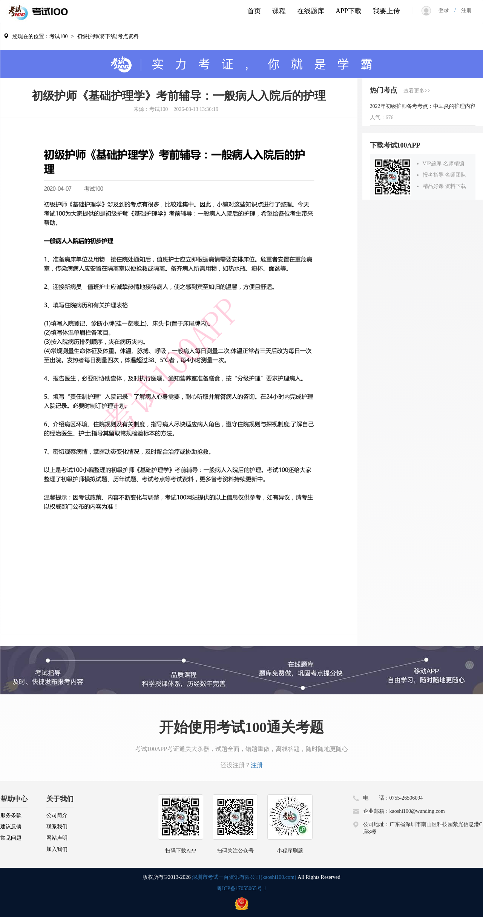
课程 (279, 11)
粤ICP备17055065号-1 (241, 888)
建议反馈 (10, 826)
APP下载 (349, 11)
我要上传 (386, 11)
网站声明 (56, 838)
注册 (464, 10)
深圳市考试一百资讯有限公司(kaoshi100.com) (244, 877)
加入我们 (56, 849)
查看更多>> (417, 91)
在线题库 (310, 11)
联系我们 (56, 826)
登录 (446, 10)
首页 (254, 11)
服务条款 (10, 815)
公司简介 (56, 815)
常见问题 (10, 838)
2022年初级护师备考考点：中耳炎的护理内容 (422, 106)
